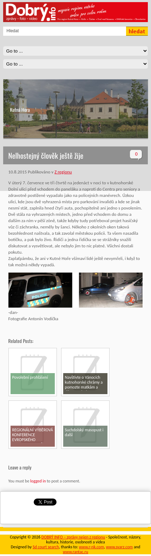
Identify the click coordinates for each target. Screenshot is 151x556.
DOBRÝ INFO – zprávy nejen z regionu (73, 537)
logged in (38, 481)
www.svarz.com (119, 546)
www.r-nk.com (91, 546)
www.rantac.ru (75, 551)
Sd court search (46, 546)
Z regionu (63, 171)
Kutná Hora (20, 109)
